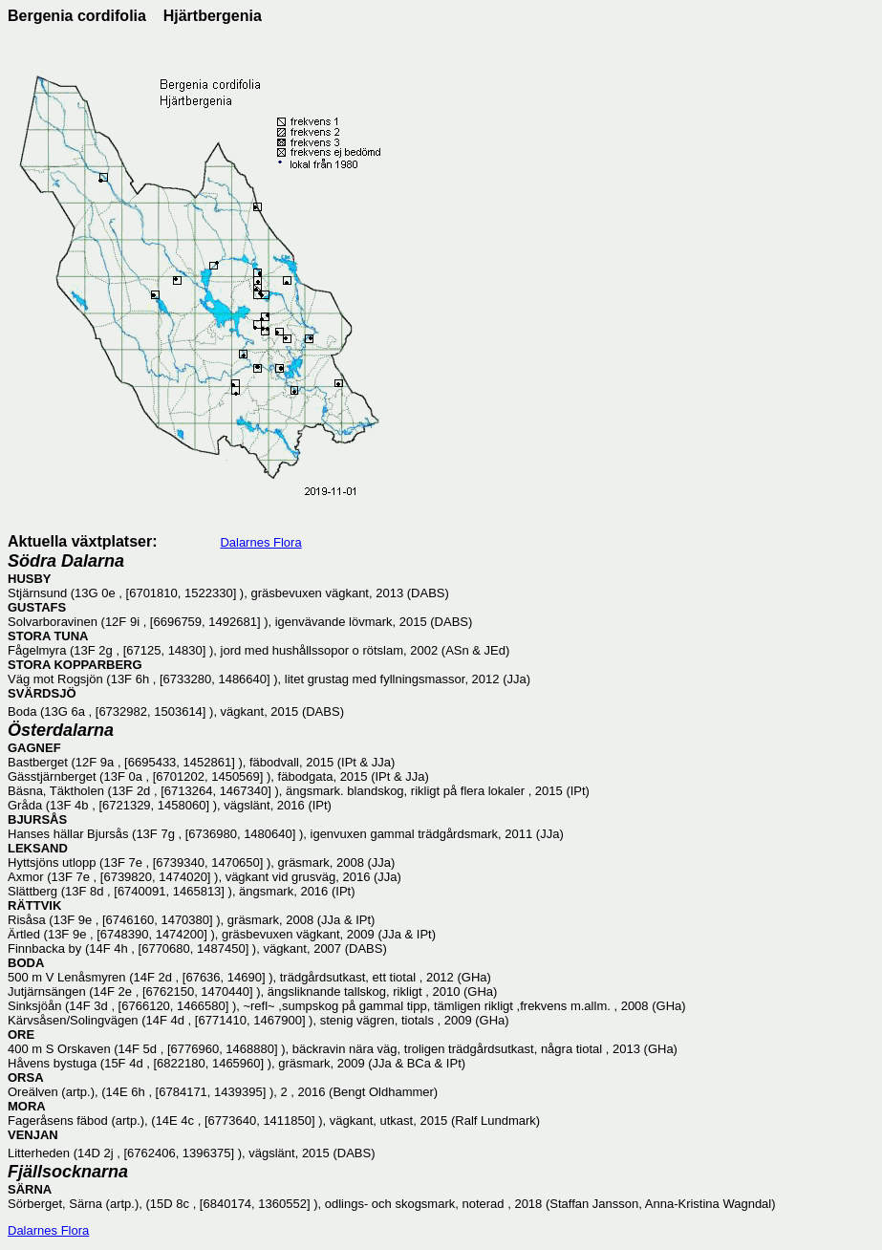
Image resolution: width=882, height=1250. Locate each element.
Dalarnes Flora (260, 542)
